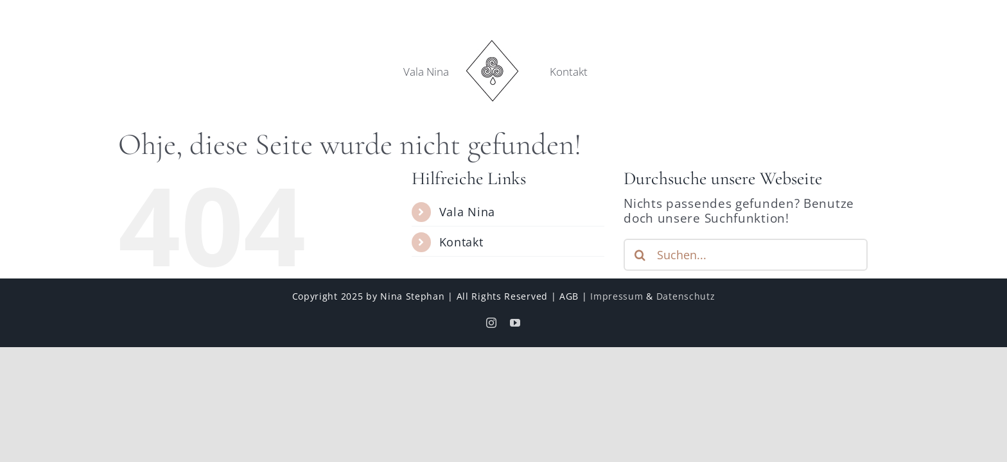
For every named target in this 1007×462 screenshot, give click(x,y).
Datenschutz (685, 296)
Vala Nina (467, 211)
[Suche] (640, 255)
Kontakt (461, 242)
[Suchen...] (746, 255)
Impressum (616, 296)
